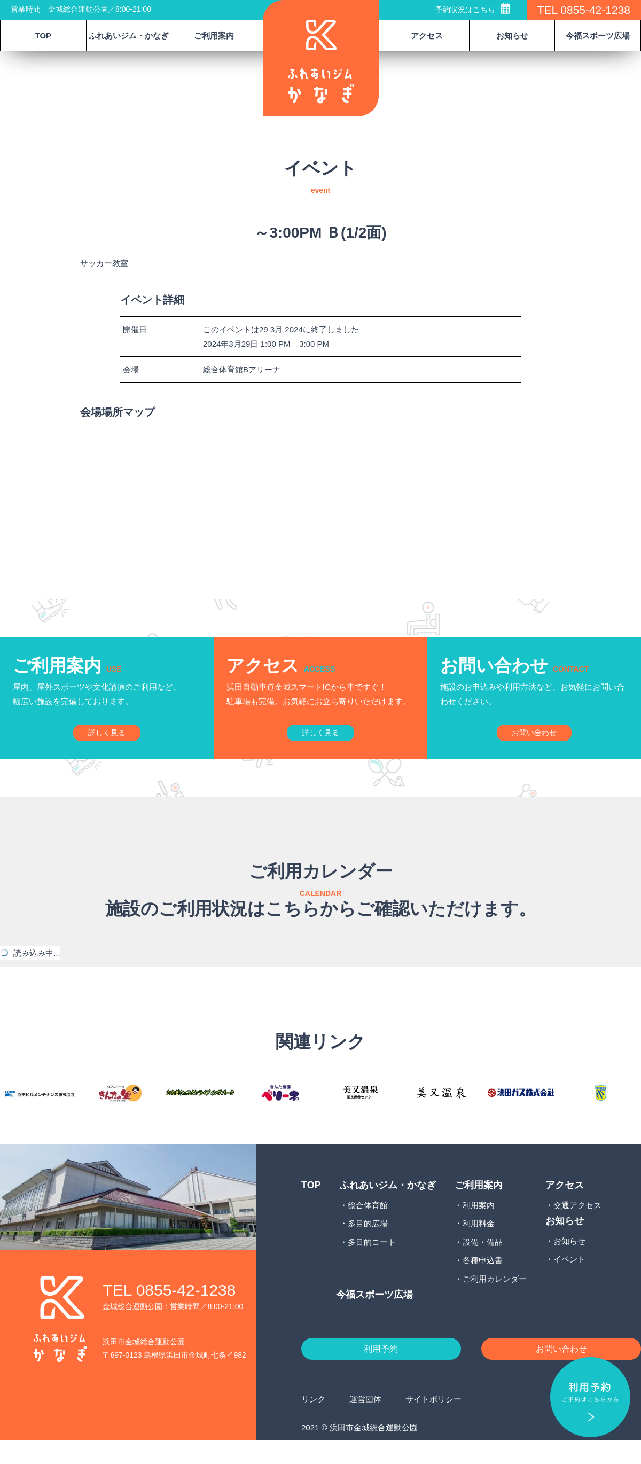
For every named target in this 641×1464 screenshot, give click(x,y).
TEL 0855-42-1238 (583, 10)
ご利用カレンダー (495, 1299)
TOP (43, 35)
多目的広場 (368, 1244)
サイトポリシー (433, 1423)
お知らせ (569, 1261)
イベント (569, 1279)
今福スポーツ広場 (598, 35)
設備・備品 (483, 1262)
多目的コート (372, 1262)
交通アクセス (577, 1226)
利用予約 (381, 1371)
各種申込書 (483, 1281)
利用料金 (479, 1244)
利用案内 (479, 1226)
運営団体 (365, 1423)
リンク (313, 1423)
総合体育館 (368, 1226)
